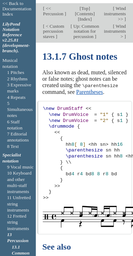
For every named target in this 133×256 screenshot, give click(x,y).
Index (84, 15)
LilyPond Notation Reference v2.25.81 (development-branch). (16, 37)
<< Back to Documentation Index (17, 9)
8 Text (13, 146)
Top (84, 5)
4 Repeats (16, 97)
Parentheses (89, 88)
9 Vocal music (20, 167)
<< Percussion (54, 7)
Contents (85, 10)
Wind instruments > (115, 28)
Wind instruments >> (115, 10)
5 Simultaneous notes (20, 109)
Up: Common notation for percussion (85, 28)
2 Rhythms (17, 78)
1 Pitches (15, 72)
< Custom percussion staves (53, 28)
